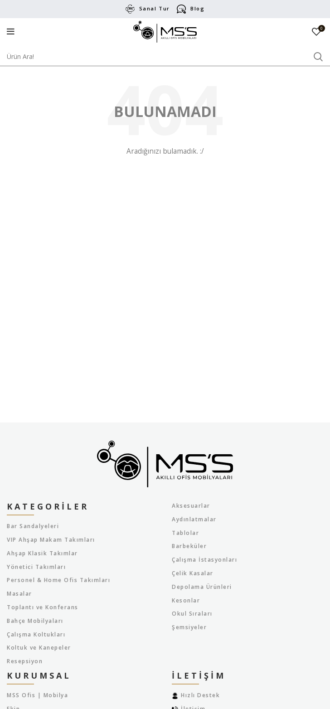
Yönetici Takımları (36, 567)
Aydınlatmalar (194, 519)
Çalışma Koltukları (36, 634)
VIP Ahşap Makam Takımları (51, 540)
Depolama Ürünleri (202, 587)
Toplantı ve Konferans (42, 607)
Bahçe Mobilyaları (35, 621)
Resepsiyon (25, 661)
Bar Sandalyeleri (33, 526)
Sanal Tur (154, 8)
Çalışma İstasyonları (204, 559)
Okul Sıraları (192, 613)
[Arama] (165, 56)
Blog (197, 8)
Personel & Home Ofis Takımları (58, 580)
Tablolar (185, 533)
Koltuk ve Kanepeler (39, 647)
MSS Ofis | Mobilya (37, 695)
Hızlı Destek (200, 695)
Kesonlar (186, 600)
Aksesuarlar (191, 506)
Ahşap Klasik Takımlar (42, 553)
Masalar (19, 593)
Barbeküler (189, 546)
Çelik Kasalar (193, 573)
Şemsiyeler (189, 627)
